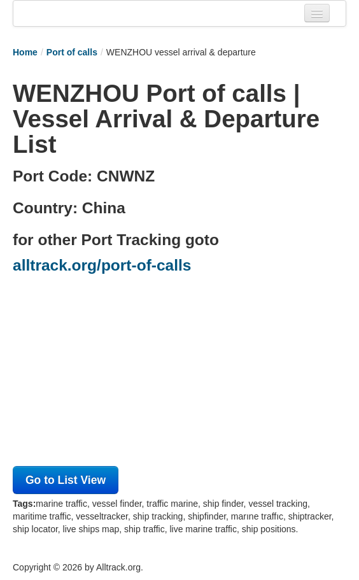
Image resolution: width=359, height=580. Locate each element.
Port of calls (71, 52)
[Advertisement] (179, 374)
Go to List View (65, 480)
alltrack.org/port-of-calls (102, 265)
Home (25, 52)
